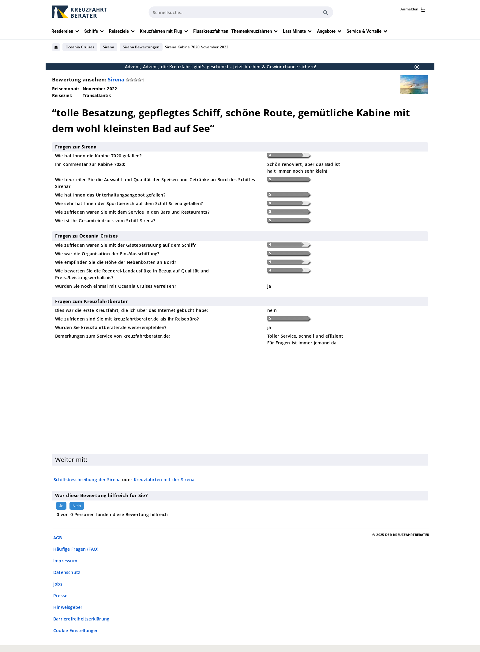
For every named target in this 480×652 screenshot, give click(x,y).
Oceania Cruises (80, 47)
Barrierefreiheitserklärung (81, 619)
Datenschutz (66, 572)
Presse (60, 595)
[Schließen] (415, 66)
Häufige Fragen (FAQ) (75, 549)
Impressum (65, 561)
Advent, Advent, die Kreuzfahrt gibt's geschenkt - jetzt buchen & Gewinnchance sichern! (220, 66)
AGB (57, 538)
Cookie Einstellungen (76, 630)
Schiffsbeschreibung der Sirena (87, 479)
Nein (77, 506)
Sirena (108, 47)
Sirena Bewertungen (141, 47)
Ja (61, 506)
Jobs (57, 584)
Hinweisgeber (67, 607)
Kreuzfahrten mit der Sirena (164, 479)
